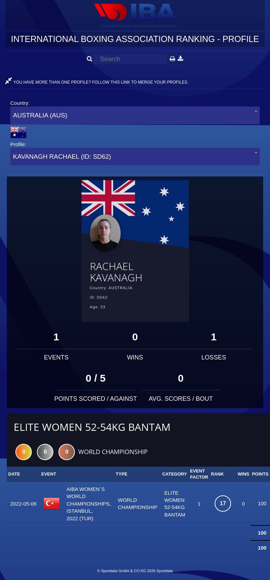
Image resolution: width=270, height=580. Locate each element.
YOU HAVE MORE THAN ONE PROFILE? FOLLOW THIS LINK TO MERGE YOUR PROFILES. (96, 82)
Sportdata (165, 571)
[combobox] (135, 115)
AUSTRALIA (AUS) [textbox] (40, 115)
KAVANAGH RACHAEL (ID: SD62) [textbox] (62, 156)
